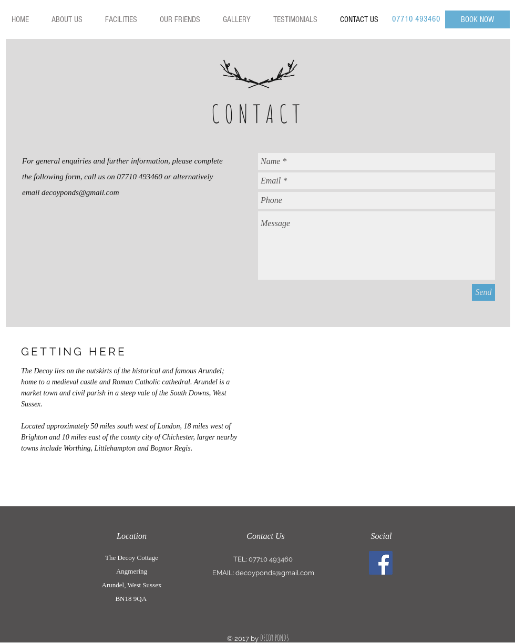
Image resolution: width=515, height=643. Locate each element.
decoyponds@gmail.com (80, 192)
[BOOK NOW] (477, 19)
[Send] (483, 292)
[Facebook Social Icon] (381, 563)
